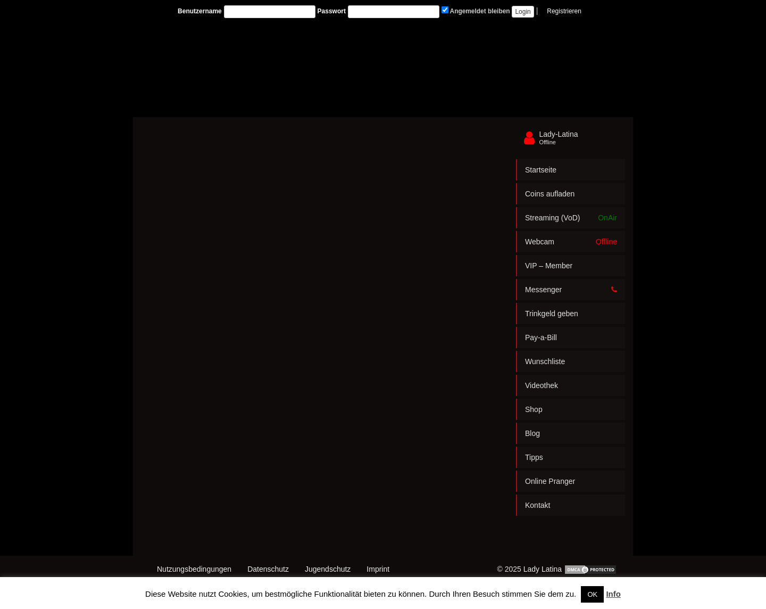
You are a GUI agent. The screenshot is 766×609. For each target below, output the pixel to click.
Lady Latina (542, 569)
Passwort (332, 11)
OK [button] (592, 594)
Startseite (540, 170)
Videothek (541, 385)
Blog (532, 433)
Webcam (571, 241)
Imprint (378, 569)
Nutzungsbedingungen (194, 569)
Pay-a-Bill (541, 337)
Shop (534, 409)
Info (613, 593)
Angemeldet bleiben (476, 10)
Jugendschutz (328, 569)
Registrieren (564, 11)
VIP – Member (548, 265)
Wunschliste (545, 361)
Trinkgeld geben (551, 313)
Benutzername (200, 11)
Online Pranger (550, 481)
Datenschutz (268, 569)
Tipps (534, 457)
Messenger (571, 289)
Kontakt (537, 505)
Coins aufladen (549, 194)
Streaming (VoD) (571, 217)
